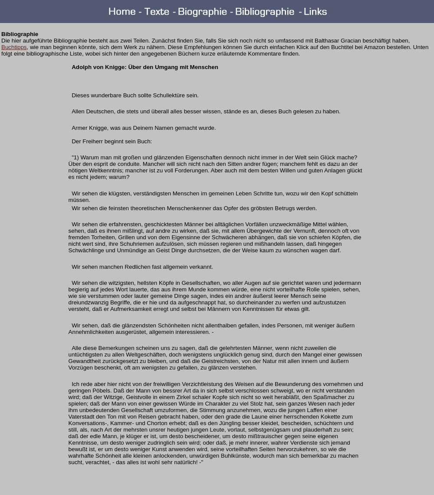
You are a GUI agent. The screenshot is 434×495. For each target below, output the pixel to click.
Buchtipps (14, 47)
